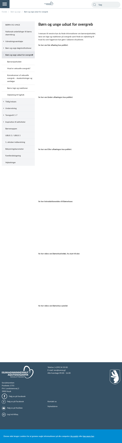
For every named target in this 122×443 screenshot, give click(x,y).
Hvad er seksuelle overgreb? (18, 68)
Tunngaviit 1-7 (11, 115)
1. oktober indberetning (15, 142)
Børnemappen (11, 128)
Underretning (11, 108)
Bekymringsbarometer (14, 149)
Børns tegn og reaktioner (17, 88)
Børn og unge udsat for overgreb (19, 55)
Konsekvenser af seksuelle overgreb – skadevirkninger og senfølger (19, 78)
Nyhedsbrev (53, 406)
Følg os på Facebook (15, 401)
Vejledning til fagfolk (15, 95)
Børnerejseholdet (14, 61)
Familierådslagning (13, 155)
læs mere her (88, 436)
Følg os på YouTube (15, 408)
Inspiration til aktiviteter (15, 122)
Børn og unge (12, 25)
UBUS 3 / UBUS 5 (12, 135)
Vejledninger (10, 162)
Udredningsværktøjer (14, 41)
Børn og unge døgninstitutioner (18, 48)
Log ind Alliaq (12, 414)
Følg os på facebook (17, 396)
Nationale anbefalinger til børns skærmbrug (18, 33)
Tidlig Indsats (10, 101)
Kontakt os (52, 401)
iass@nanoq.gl (60, 370)
